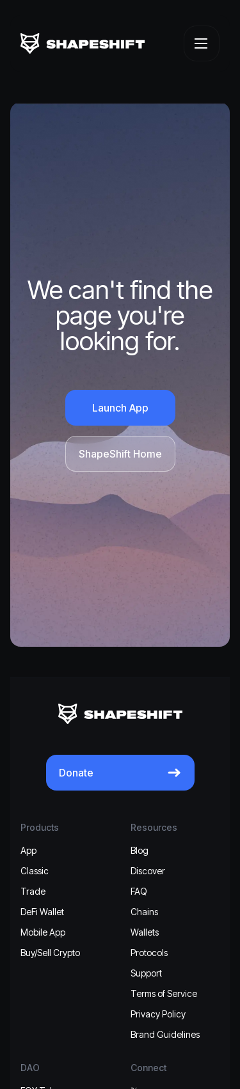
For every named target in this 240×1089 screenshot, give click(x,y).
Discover (148, 870)
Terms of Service (164, 993)
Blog (139, 850)
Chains (144, 911)
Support (146, 973)
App (28, 850)
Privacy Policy (158, 1013)
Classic (34, 870)
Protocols (149, 952)
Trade (32, 891)
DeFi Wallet (42, 911)
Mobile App (42, 932)
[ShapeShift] (82, 43)
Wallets (145, 932)
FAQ (139, 891)
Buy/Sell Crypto (50, 952)
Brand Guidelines (165, 1034)
